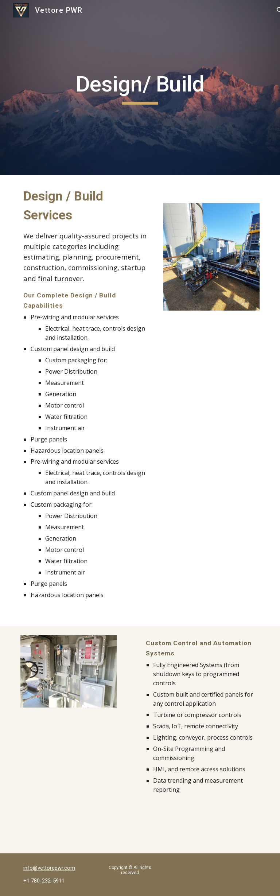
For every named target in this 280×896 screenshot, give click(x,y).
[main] (139, 87)
